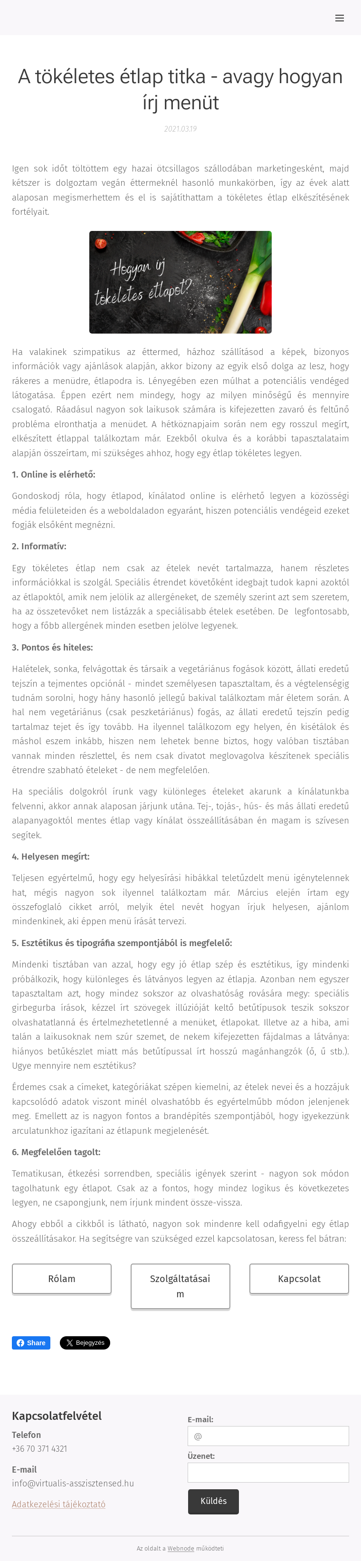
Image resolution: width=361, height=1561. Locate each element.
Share (31, 1343)
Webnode (181, 1548)
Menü (339, 18)
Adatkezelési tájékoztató (58, 1504)
